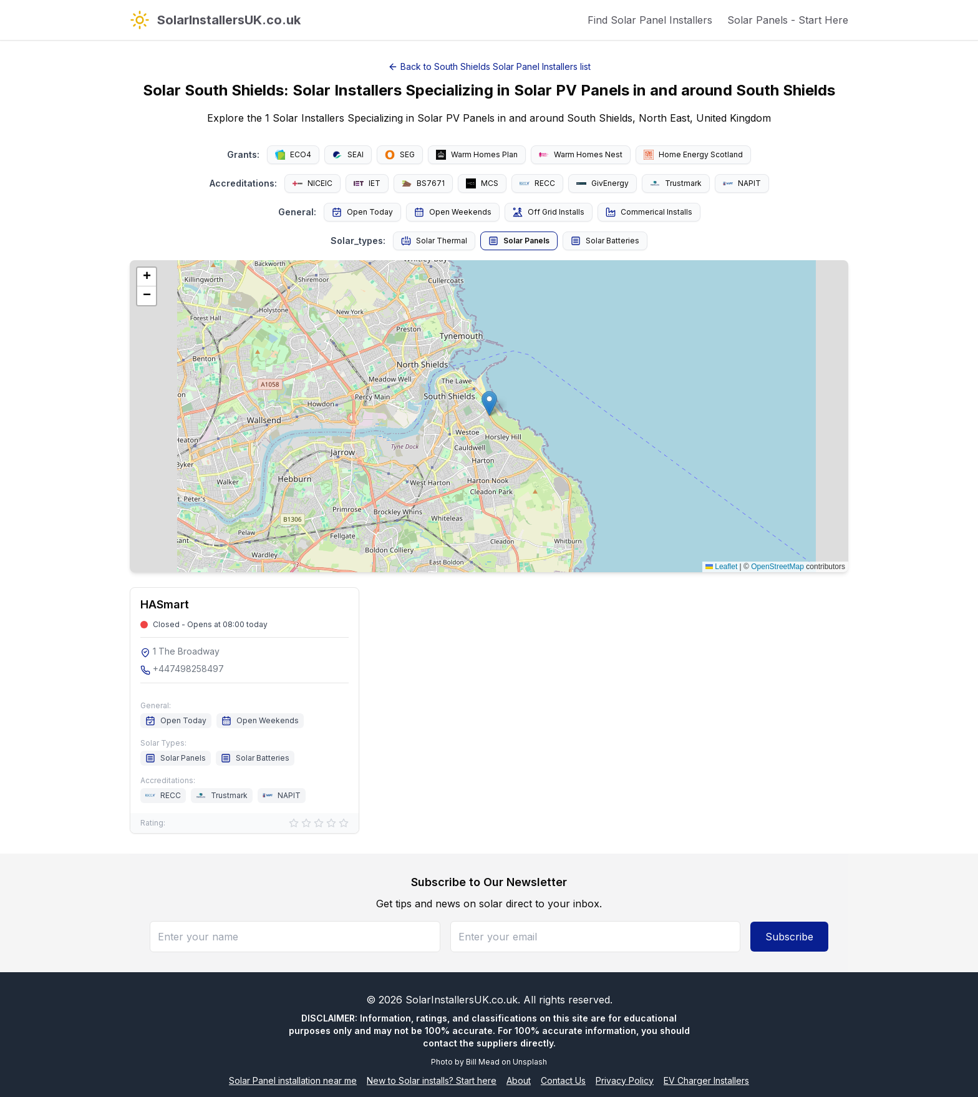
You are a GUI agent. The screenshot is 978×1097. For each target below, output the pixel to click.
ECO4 (293, 155)
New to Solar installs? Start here (431, 1080)
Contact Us (563, 1080)
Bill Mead (483, 1061)
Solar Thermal (434, 241)
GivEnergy (602, 183)
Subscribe (789, 936)
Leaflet (721, 566)
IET (367, 183)
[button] (489, 403)
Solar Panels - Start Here (787, 20)
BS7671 (423, 183)
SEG (400, 155)
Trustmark (676, 183)
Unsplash (530, 1061)
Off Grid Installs (548, 212)
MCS (482, 183)
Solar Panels (519, 241)
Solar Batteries (605, 241)
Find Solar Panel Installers (650, 20)
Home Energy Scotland (693, 155)
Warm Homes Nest (580, 154)
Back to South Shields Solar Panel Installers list (489, 66)
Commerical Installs (649, 212)
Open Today (362, 212)
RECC (537, 183)
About (518, 1080)
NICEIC (312, 183)
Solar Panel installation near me (293, 1080)
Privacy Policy (625, 1080)
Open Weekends (452, 212)
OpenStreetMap (777, 566)
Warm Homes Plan (477, 155)
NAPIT (742, 183)
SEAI (348, 155)
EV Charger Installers (706, 1080)
